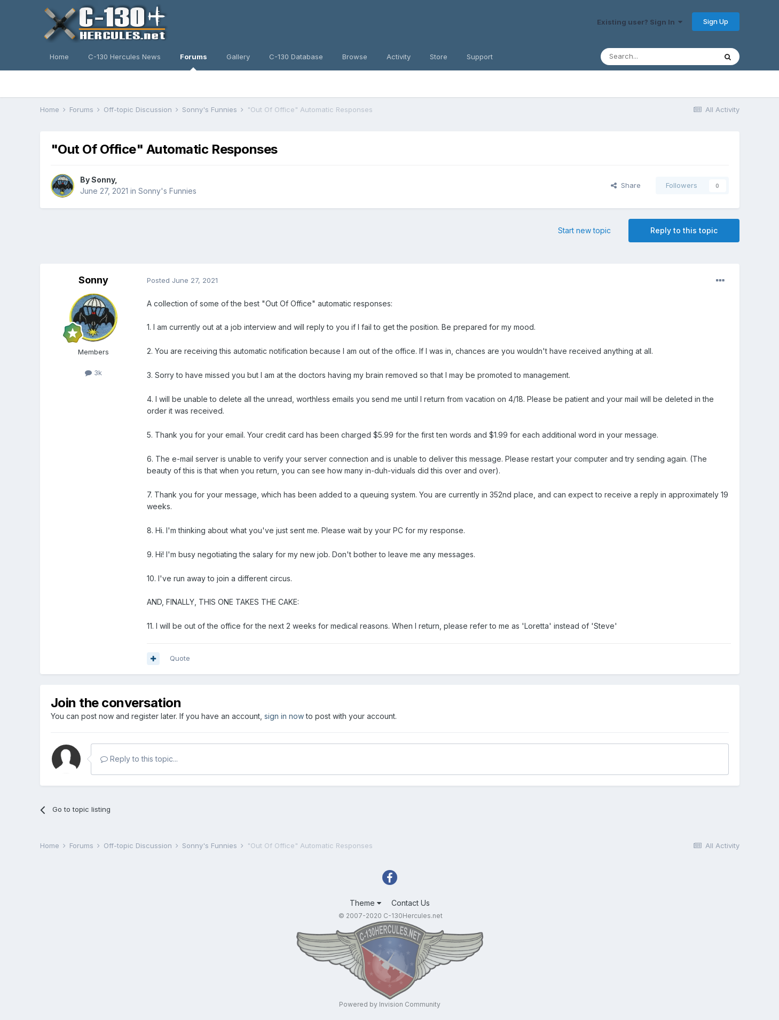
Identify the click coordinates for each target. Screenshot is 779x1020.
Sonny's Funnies (167, 190)
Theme (365, 902)
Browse (354, 56)
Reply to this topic (684, 230)
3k (93, 372)
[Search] (658, 56)
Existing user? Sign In (639, 22)
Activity (399, 56)
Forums (193, 61)
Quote (180, 658)
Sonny (103, 179)
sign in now (284, 716)
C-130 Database (296, 56)
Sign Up (715, 21)
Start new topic (584, 230)
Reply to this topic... (139, 758)
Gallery (238, 56)
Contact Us (410, 902)
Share (626, 185)
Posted (182, 280)
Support (480, 56)
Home (59, 56)
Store (438, 56)
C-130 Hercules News (124, 56)
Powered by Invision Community (389, 1004)
